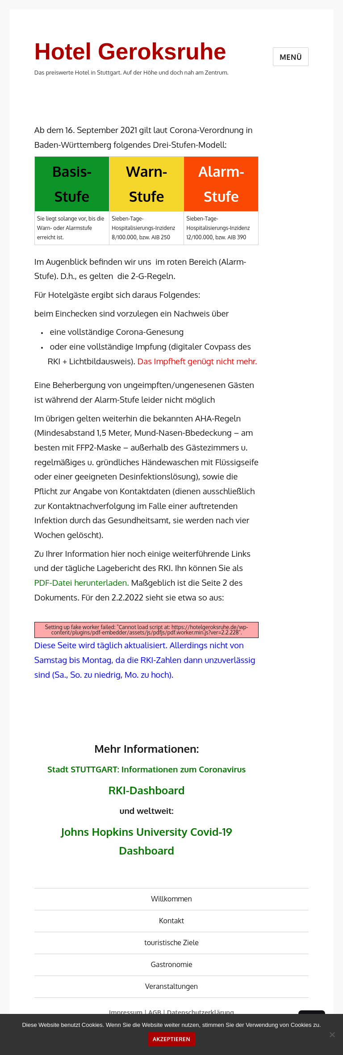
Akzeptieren (171, 1039)
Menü (291, 57)
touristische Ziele (171, 942)
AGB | (157, 1012)
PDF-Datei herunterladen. (81, 582)
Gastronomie (171, 964)
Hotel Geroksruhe (130, 51)
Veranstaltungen (171, 986)
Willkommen (171, 898)
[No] (331, 1034)
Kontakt (171, 920)
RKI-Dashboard (147, 790)
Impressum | (128, 1012)
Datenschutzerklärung (200, 1012)
